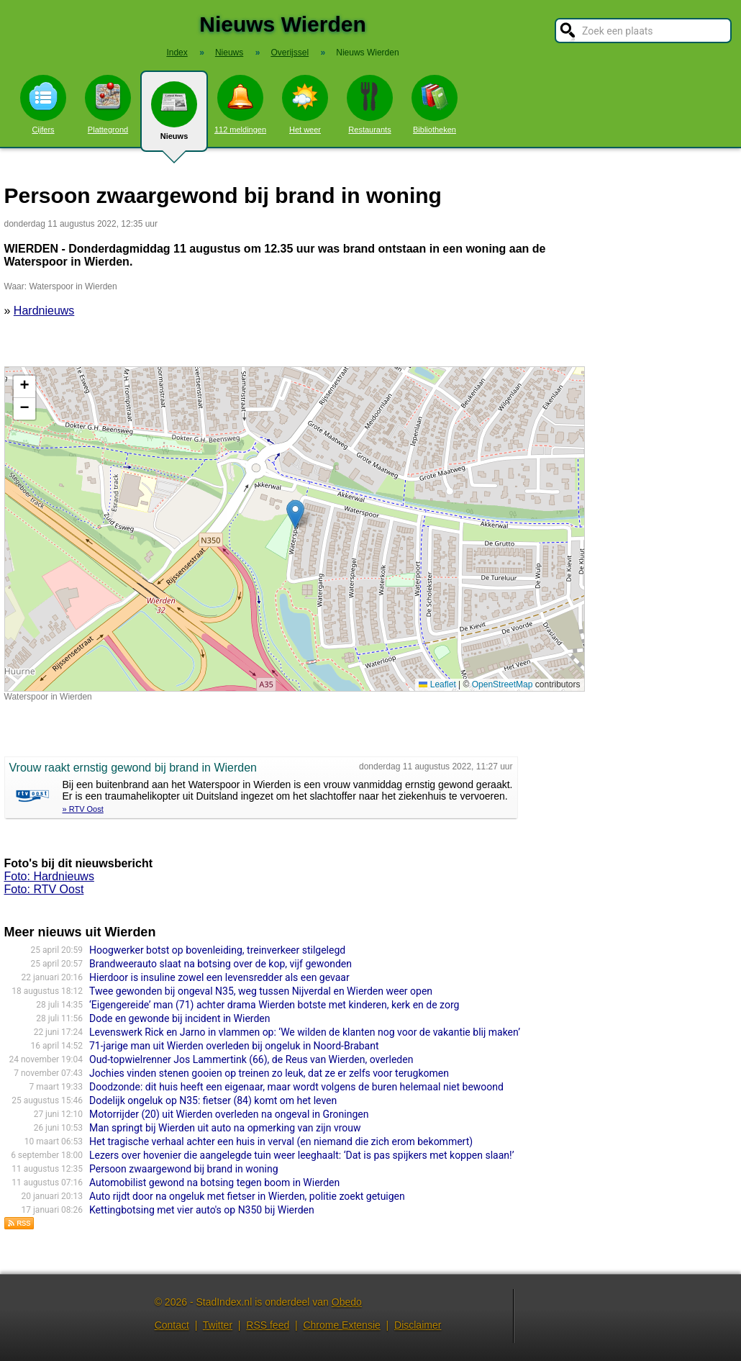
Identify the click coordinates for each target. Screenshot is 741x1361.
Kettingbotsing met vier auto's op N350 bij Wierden (201, 1210)
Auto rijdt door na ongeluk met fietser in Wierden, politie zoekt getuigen (247, 1196)
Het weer (305, 104)
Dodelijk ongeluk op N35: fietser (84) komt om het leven (213, 1100)
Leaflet (437, 684)
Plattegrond (108, 104)
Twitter (217, 1325)
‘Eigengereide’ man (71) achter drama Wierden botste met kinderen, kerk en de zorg (274, 1004)
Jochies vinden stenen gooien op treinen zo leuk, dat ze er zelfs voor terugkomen (269, 1073)
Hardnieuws (44, 310)
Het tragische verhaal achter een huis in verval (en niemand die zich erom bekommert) (281, 1141)
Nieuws (174, 116)
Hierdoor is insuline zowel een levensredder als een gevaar (219, 977)
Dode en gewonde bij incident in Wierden (180, 1018)
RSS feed (267, 1325)
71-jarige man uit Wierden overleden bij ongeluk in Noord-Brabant (234, 1046)
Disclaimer (417, 1325)
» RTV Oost (83, 809)
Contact (172, 1325)
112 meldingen (240, 104)
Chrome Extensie (341, 1325)
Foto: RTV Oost (44, 889)
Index (176, 53)
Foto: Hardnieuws (49, 876)
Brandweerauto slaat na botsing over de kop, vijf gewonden (220, 963)
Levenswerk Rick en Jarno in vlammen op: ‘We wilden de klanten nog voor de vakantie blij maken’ (304, 1032)
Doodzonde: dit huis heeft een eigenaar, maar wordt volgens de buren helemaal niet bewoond (296, 1087)
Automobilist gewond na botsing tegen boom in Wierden (214, 1182)
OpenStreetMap (502, 684)
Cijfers (43, 104)
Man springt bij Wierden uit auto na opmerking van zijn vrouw (225, 1128)
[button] (295, 514)
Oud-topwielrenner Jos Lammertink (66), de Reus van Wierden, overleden (251, 1059)
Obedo (347, 1302)
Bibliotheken (435, 104)
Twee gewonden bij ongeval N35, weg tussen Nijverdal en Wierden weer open (260, 991)
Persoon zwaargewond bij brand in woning (183, 1169)
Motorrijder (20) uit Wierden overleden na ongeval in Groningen (228, 1114)
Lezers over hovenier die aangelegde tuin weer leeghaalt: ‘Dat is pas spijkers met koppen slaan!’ (301, 1155)
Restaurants (370, 104)
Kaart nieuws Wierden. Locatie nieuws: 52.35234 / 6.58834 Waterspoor (293, 528)
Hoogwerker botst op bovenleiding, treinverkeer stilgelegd (217, 950)
